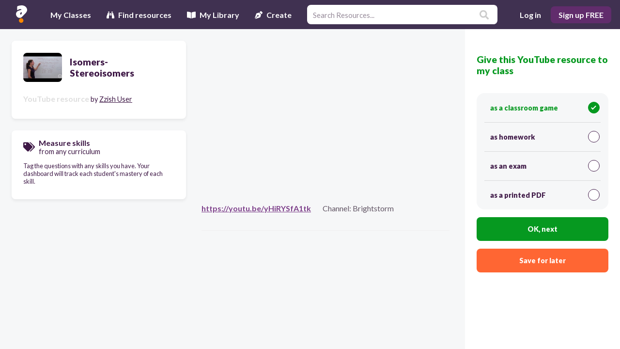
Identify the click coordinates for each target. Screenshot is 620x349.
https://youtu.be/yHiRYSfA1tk (256, 208)
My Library (213, 14)
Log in (530, 14)
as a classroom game (545, 107)
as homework (545, 137)
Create (273, 14)
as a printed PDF (545, 195)
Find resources (139, 14)
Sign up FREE (581, 14)
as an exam (545, 166)
